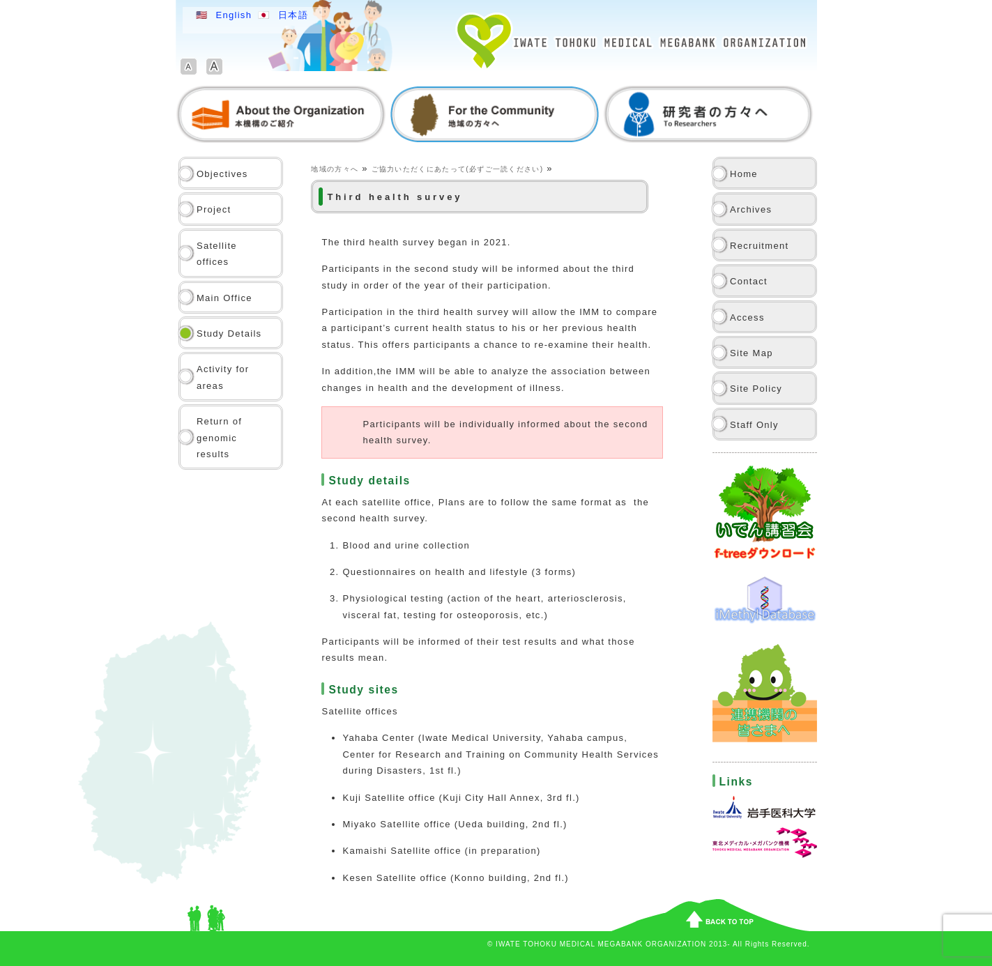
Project (214, 209)
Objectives (222, 174)
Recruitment (759, 245)
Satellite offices (217, 253)
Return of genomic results (219, 437)
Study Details (229, 333)
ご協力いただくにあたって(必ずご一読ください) (458, 169)
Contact (749, 281)
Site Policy (756, 388)
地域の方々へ (334, 169)
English (233, 15)
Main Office (224, 298)
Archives (751, 209)
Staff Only (754, 425)
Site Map (751, 353)
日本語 (293, 15)
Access (747, 317)
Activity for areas (223, 377)
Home (744, 174)
